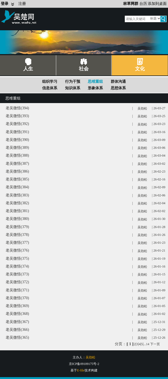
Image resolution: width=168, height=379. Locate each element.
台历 (143, 4)
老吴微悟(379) (17, 227)
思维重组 (95, 82)
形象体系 (95, 88)
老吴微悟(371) (17, 290)
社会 (84, 68)
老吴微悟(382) (17, 203)
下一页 (155, 344)
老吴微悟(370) (17, 298)
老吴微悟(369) (17, 306)
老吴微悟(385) (17, 179)
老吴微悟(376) (17, 250)
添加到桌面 (157, 4)
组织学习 (49, 82)
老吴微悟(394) (17, 108)
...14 (146, 344)
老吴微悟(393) (17, 116)
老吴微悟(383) (17, 195)
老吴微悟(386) (17, 171)
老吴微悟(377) (17, 242)
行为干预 (72, 82)
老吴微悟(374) (17, 266)
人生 (28, 68)
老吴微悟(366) (17, 330)
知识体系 (72, 88)
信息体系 (49, 88)
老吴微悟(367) (17, 322)
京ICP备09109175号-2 (84, 364)
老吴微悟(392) (17, 124)
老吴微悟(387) (17, 164)
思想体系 (118, 88)
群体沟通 (118, 82)
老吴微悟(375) (17, 258)
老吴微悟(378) (17, 235)
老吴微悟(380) (17, 219)
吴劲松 (142, 108)
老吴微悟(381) (17, 211)
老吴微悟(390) (17, 140)
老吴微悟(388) (17, 155)
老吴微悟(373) (17, 274)
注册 (22, 4)
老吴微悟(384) (17, 187)
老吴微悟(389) (17, 148)
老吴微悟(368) (17, 314)
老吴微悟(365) (17, 337)
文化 (140, 68)
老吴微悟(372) (17, 282)
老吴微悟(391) (17, 132)
